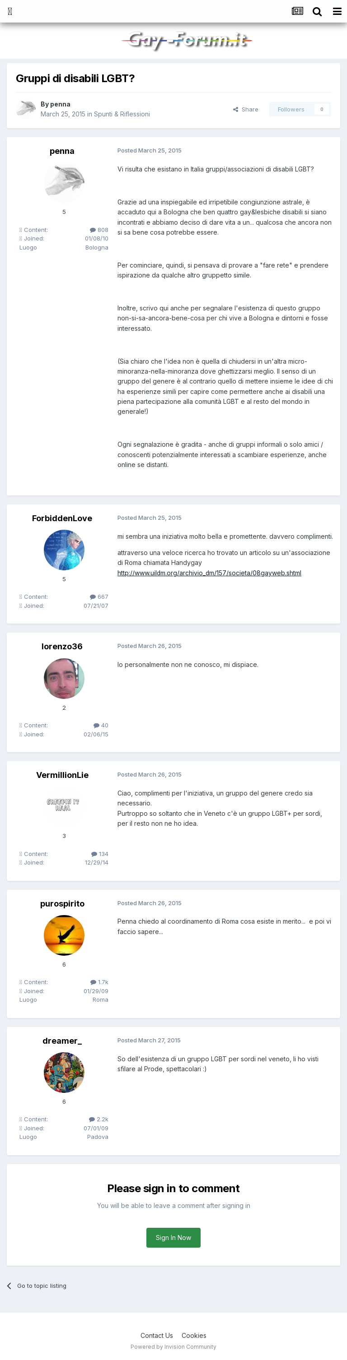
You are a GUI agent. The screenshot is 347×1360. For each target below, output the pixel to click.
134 (99, 853)
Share (245, 109)
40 (101, 725)
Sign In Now (173, 1237)
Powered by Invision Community (173, 1346)
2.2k (98, 1119)
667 (99, 596)
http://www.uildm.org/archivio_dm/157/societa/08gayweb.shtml (209, 573)
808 (99, 229)
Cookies (194, 1335)
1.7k (99, 981)
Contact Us (157, 1335)
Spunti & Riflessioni (122, 114)
